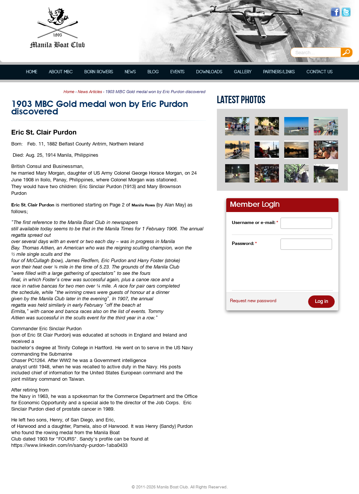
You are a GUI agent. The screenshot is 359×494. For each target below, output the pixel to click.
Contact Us (320, 72)
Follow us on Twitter (346, 12)
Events (178, 72)
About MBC (61, 72)
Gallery (243, 72)
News (130, 72)
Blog (153, 72)
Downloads (209, 72)
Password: (244, 243)
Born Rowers (99, 72)
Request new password (253, 300)
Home (31, 72)
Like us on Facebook (335, 12)
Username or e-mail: (255, 222)
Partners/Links (279, 72)
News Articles (90, 91)
